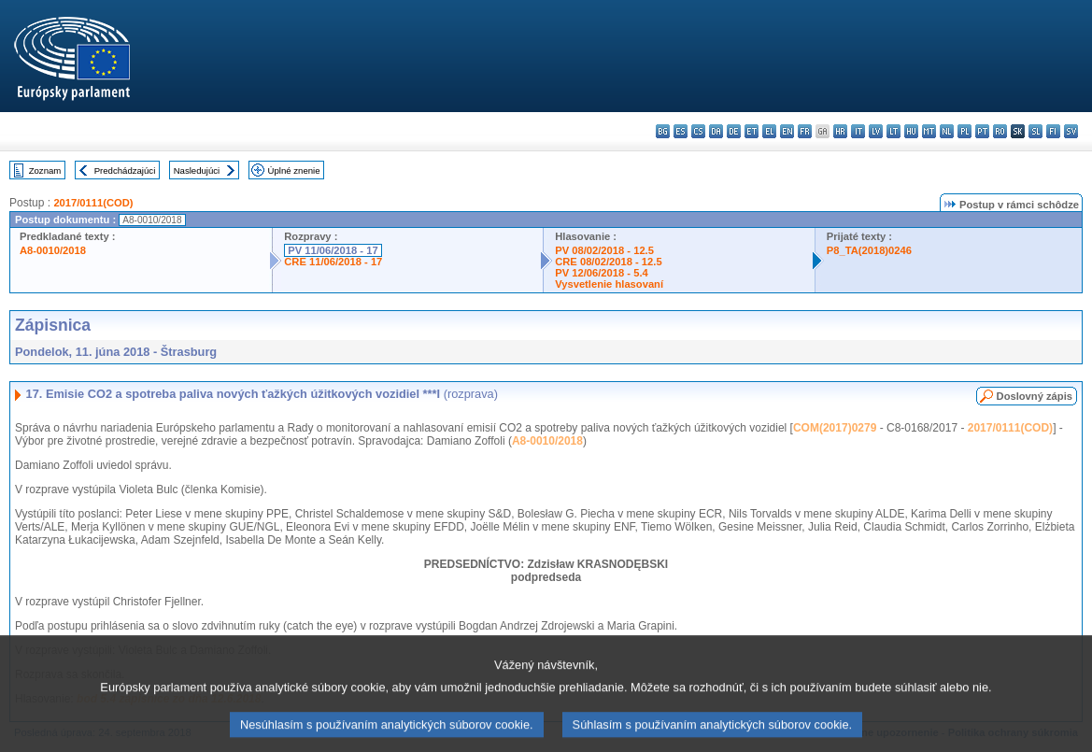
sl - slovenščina (1035, 131)
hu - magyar (911, 131)
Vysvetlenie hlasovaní (609, 284)
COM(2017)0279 (834, 427)
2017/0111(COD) (93, 202)
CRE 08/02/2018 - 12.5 (608, 261)
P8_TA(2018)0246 (869, 250)
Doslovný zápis (1034, 396)
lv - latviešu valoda (876, 131)
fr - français (805, 131)
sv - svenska (1071, 131)
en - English (787, 131)
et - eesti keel (752, 131)
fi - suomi (1053, 131)
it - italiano (858, 131)
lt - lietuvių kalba (893, 131)
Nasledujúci (197, 170)
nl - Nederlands (947, 131)
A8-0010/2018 (53, 250)
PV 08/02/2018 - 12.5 (604, 250)
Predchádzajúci (125, 170)
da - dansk (716, 131)
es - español (681, 131)
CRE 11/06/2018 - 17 (333, 261)
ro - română (1000, 131)
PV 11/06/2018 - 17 (332, 250)
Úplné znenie (294, 170)
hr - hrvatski (840, 131)
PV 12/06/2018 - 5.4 (601, 272)
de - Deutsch (734, 131)
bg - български (663, 131)
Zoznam (45, 170)
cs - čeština (698, 131)
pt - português (982, 131)
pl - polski (964, 131)
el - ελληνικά (769, 131)
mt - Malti (929, 131)
